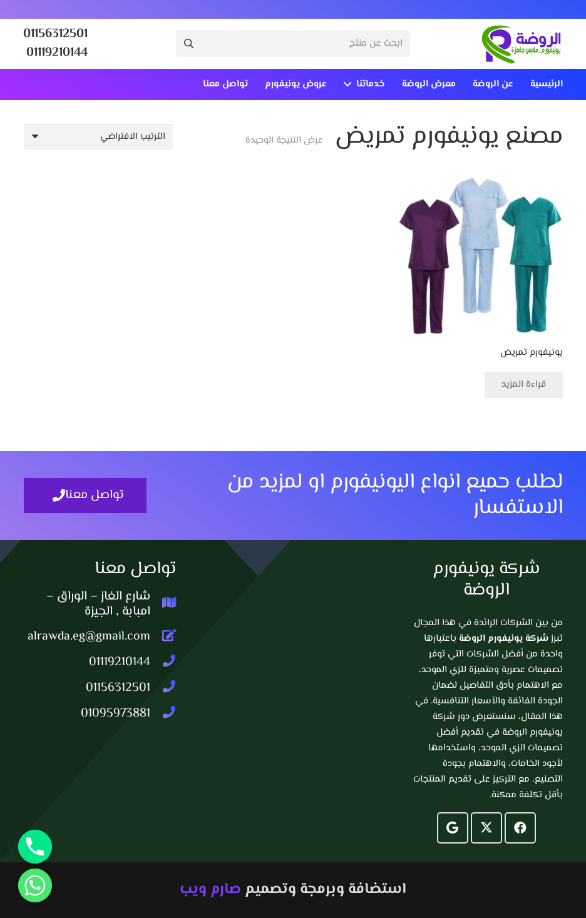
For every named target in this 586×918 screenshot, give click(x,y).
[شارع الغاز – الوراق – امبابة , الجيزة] (163, 604)
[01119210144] (163, 663)
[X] (486, 828)
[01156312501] (163, 688)
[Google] (452, 828)
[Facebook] (520, 828)
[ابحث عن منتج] (293, 44)
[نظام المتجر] (98, 137)
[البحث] (189, 44)
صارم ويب (210, 889)
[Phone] (35, 847)
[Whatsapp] (35, 885)
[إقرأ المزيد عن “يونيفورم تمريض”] (524, 385)
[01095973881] (163, 714)
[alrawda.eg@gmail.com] (163, 637)
